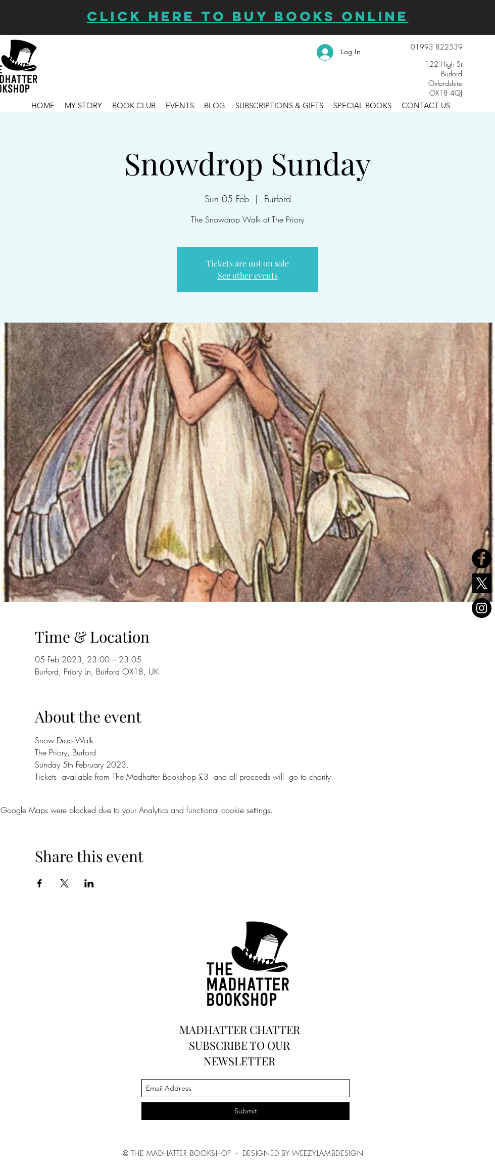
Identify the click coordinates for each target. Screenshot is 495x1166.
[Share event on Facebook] (39, 883)
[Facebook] (481, 558)
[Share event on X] (64, 883)
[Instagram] (481, 608)
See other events (248, 275)
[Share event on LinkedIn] (89, 883)
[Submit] (245, 1111)
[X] (481, 583)
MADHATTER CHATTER (239, 1029)
